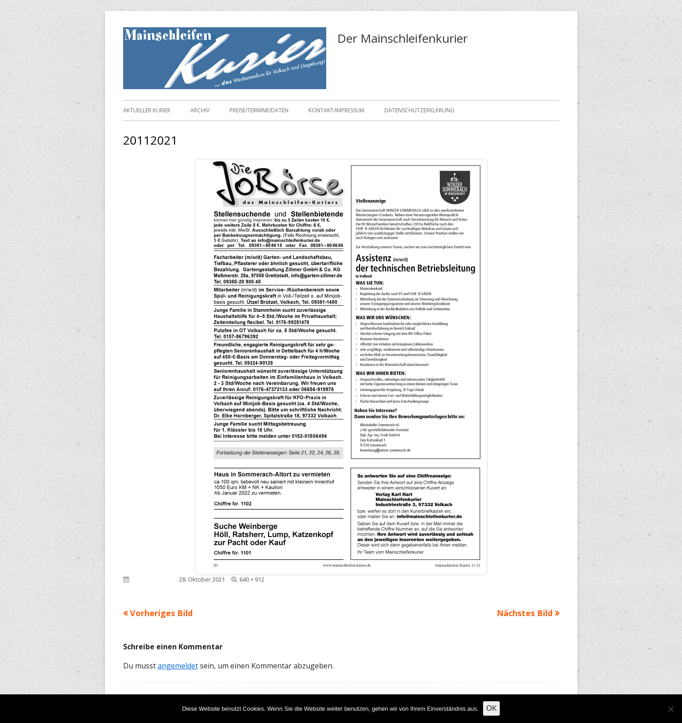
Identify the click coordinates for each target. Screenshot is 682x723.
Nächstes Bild (525, 613)
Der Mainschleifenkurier (402, 38)
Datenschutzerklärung (419, 110)
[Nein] (670, 708)
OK (491, 708)
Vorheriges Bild (161, 613)
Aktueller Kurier (146, 110)
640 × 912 (251, 579)
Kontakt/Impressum (336, 110)
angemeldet (178, 666)
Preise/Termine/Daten (259, 110)
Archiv (199, 110)
